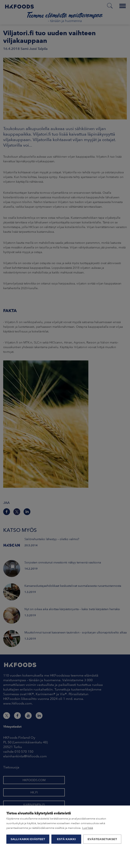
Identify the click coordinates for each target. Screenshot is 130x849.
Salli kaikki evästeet (28, 839)
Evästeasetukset (102, 839)
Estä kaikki (66, 839)
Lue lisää (87, 827)
